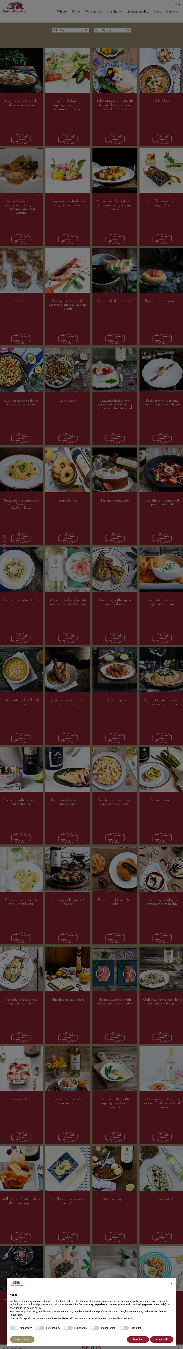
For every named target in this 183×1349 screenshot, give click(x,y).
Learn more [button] (22, 1339)
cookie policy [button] (34, 1308)
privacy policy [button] (132, 1301)
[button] (171, 1283)
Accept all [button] (162, 1339)
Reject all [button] (137, 1339)
